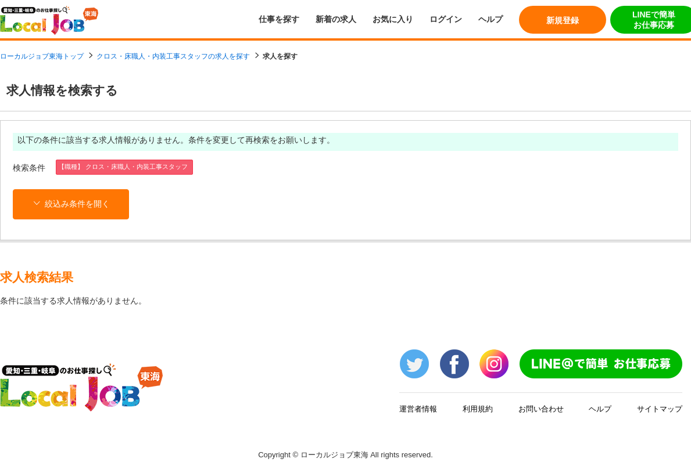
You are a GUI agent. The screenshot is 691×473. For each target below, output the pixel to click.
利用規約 (478, 409)
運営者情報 (418, 409)
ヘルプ (490, 19)
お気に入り (393, 19)
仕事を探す (279, 19)
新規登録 (562, 20)
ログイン (445, 19)
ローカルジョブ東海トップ (42, 56)
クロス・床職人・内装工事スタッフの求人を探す (173, 56)
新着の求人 (336, 19)
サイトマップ (659, 409)
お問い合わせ (541, 409)
